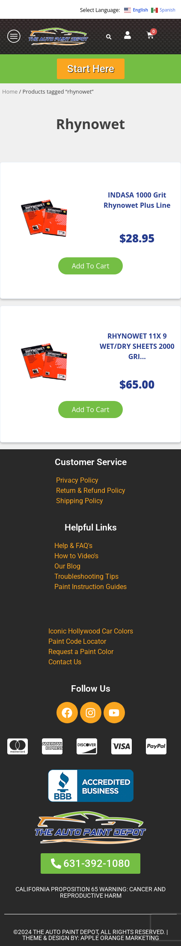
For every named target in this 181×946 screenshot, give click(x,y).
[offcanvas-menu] (14, 36)
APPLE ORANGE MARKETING (119, 938)
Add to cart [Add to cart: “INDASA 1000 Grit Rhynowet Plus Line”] (91, 266)
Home (10, 91)
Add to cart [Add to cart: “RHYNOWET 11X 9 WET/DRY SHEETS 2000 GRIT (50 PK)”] (91, 409)
